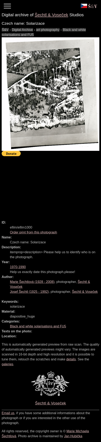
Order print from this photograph (33, 232)
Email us (8, 413)
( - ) (32, 282)
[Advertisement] (51, 186)
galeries (7, 364)
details (71, 359)
